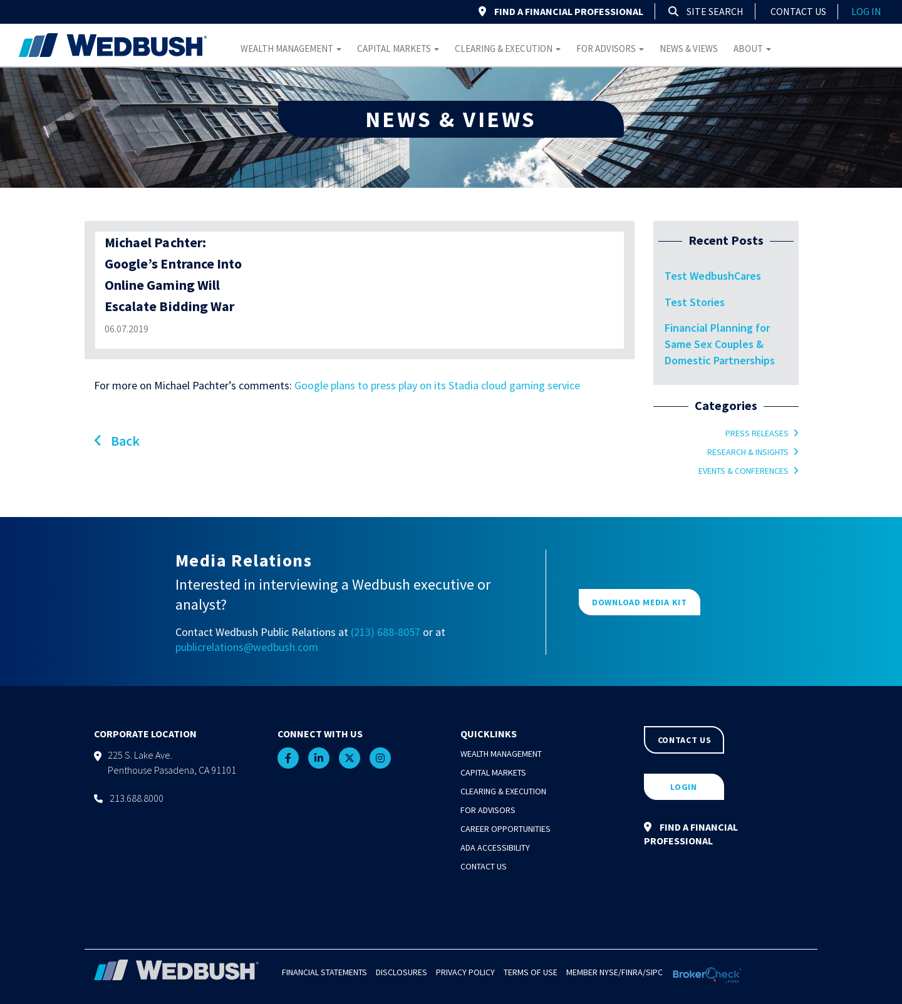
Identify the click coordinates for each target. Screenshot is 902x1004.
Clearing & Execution (508, 48)
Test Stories (695, 302)
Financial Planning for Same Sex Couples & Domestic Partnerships (720, 343)
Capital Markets (398, 48)
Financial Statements (324, 972)
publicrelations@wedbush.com (246, 647)
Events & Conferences (743, 470)
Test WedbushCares (713, 276)
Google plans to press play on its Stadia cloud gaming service (437, 385)
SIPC (654, 972)
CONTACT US (685, 739)
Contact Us (798, 11)
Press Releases (757, 433)
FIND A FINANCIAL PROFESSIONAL (561, 11)
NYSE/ (610, 972)
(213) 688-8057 (385, 632)
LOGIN (683, 786)
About (752, 48)
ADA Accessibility (495, 847)
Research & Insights (748, 452)
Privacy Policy (465, 972)
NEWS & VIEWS (451, 119)
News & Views (689, 48)
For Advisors (610, 48)
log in (866, 11)
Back (117, 440)
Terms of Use (530, 972)
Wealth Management (291, 48)
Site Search (706, 11)
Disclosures (401, 972)
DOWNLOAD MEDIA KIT (639, 602)
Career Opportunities (505, 828)
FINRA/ (633, 972)
